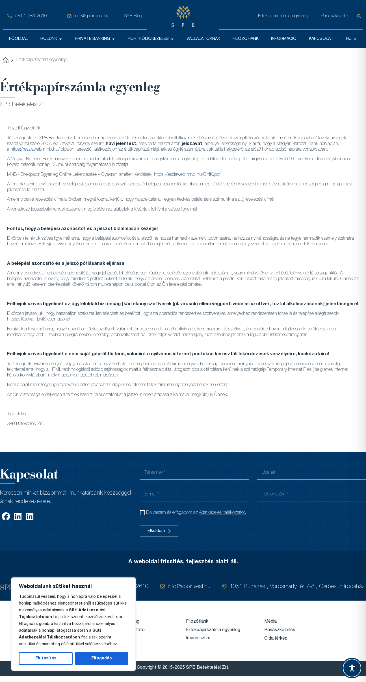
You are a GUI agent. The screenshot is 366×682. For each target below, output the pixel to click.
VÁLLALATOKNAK (203, 39)
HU (351, 39)
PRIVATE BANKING (95, 39)
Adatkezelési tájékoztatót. (222, 513)
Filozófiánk (197, 622)
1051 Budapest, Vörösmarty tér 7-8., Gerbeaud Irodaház (297, 587)
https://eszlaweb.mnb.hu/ (35, 150)
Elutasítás (45, 659)
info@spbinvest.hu (91, 16)
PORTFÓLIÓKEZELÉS (151, 39)
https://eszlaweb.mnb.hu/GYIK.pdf (187, 175)
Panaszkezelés (335, 16)
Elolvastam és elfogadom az (196, 513)
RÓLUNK (51, 39)
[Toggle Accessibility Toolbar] (352, 668)
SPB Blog (133, 16)
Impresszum (198, 638)
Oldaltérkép (275, 638)
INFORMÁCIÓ (283, 39)
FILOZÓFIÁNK (246, 39)
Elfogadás (101, 659)
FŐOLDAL (18, 39)
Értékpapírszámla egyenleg (213, 630)
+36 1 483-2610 (30, 16)
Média (270, 622)
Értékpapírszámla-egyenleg (283, 16)
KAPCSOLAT (321, 39)
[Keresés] (360, 16)
